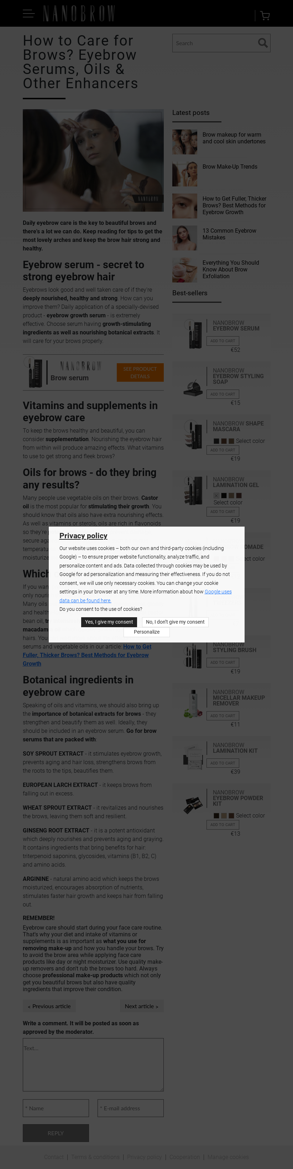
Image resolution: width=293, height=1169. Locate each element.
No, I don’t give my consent (175, 622)
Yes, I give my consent (109, 622)
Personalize (146, 632)
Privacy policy (83, 535)
